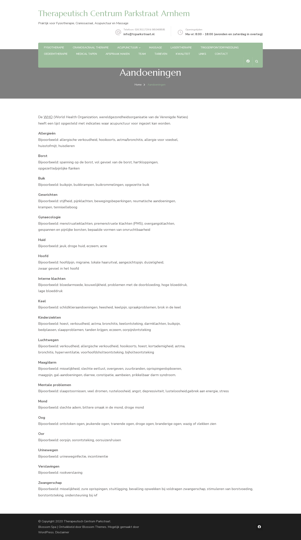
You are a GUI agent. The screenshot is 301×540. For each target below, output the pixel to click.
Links (202, 54)
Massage (155, 47)
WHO (48, 117)
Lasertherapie (181, 47)
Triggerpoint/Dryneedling (219, 47)
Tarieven (160, 54)
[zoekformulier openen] (256, 61)
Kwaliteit (183, 54)
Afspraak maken (118, 54)
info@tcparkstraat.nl (139, 34)
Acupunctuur (127, 47)
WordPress (46, 532)
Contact (221, 54)
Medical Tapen (86, 54)
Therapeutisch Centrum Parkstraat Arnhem (114, 13)
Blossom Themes (94, 527)
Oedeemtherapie (56, 54)
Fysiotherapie (54, 47)
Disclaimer (62, 532)
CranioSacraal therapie (91, 47)
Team (142, 54)
